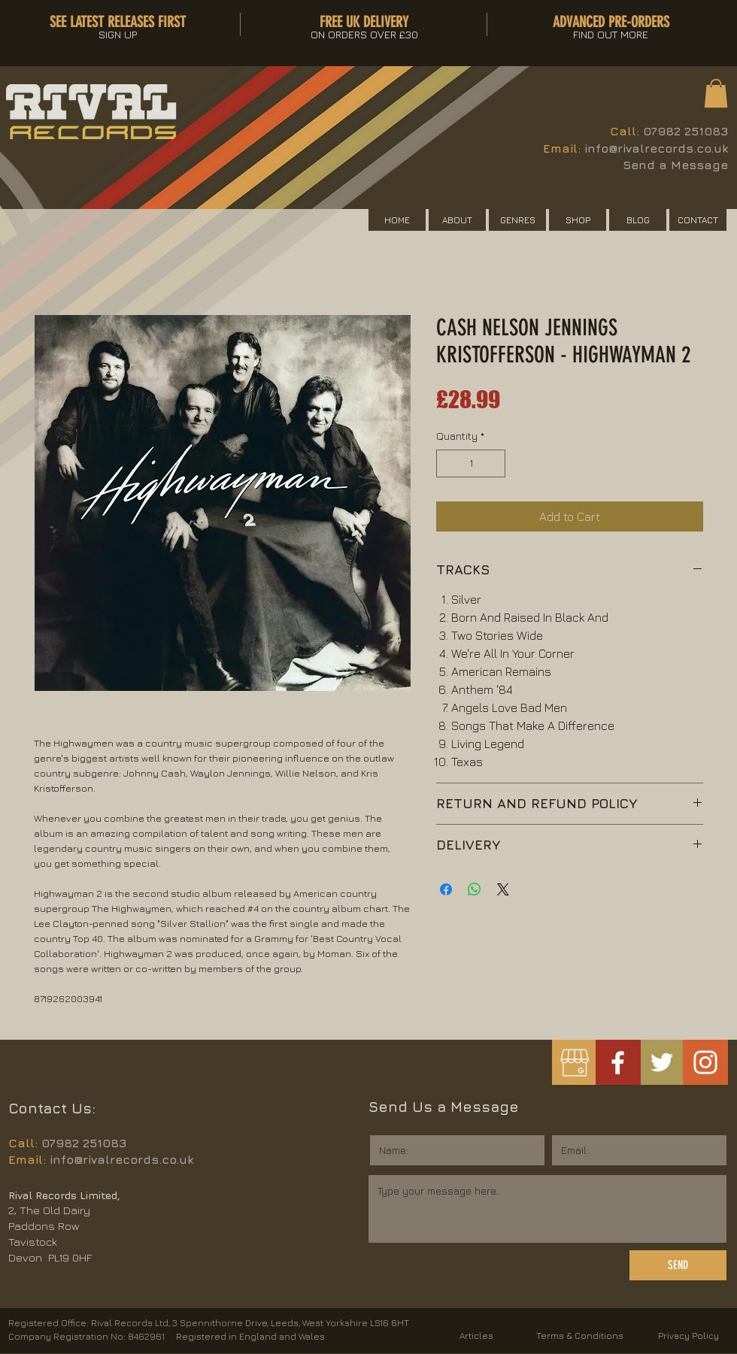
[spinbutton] (470, 463)
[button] (716, 93)
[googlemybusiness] (574, 1062)
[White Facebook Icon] (617, 1062)
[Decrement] (447, 463)
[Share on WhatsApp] (475, 889)
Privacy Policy (688, 1335)
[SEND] (677, 1265)
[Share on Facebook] (446, 889)
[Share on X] (503, 889)
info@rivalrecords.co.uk (656, 148)
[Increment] (493, 463)
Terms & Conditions (579, 1335)
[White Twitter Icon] (662, 1062)
